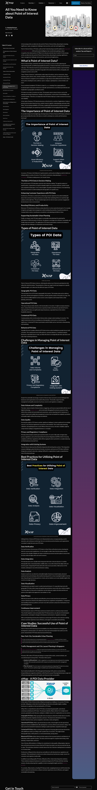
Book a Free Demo (86, 3)
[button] (32, 3)
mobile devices (34, 410)
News (60, 3)
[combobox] (77, 787)
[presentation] (83, 60)
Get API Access (76, 3)
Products (22, 3)
